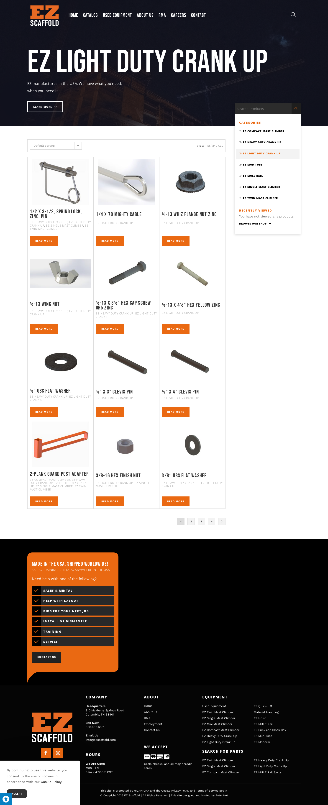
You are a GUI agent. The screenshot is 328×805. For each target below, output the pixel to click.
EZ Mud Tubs (252, 164)
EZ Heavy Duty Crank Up (49, 222)
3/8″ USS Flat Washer (184, 475)
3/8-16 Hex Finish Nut (118, 475)
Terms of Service (207, 790)
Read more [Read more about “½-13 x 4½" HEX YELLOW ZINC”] (175, 328)
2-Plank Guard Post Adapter (59, 474)
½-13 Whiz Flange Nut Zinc (189, 214)
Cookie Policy (51, 782)
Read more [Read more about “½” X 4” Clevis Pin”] (175, 412)
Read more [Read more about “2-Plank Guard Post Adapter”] (43, 501)
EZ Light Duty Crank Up (114, 223)
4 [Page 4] (212, 521)
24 (213, 145)
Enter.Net (221, 795)
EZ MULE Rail (253, 175)
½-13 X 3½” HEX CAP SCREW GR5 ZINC (123, 305)
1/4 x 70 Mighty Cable (119, 214)
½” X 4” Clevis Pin (180, 391)
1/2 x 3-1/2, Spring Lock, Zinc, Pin (56, 214)
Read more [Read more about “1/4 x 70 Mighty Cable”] (109, 241)
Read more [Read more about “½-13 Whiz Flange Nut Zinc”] (175, 241)
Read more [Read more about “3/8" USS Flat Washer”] (175, 501)
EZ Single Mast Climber (64, 225)
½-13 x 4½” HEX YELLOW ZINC (191, 305)
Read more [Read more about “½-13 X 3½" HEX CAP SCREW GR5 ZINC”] (109, 328)
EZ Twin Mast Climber (59, 227)
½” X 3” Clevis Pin (114, 391)
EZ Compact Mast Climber (50, 480)
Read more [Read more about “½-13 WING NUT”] (43, 328)
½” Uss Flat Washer (50, 391)
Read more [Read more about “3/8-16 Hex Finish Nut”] (109, 501)
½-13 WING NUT (45, 304)
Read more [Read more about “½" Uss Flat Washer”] (43, 412)
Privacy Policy (180, 790)
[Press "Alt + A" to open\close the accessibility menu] (6, 799)
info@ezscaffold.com (101, 739)
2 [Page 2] (191, 521)
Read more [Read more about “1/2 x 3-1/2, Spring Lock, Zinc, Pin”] (43, 241)
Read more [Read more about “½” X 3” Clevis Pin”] (109, 412)
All (220, 145)
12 (208, 145)
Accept (16, 793)
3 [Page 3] (201, 521)
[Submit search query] (296, 108)
